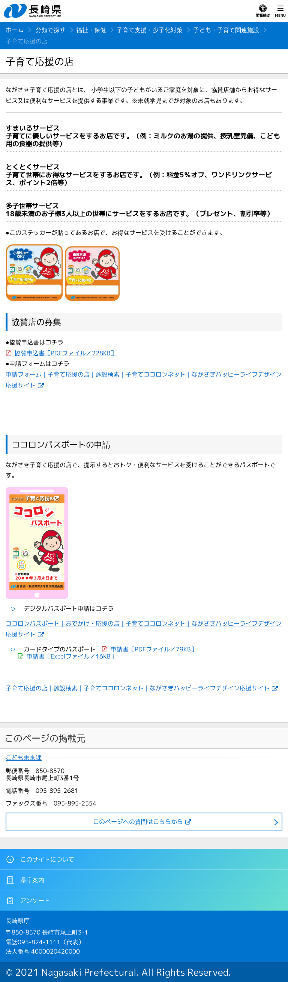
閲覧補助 (262, 11)
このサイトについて (40, 859)
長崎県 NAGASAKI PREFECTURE (33, 11)
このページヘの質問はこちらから (138, 821)
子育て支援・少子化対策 (150, 30)
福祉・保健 (91, 30)
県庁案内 (25, 879)
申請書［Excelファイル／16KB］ (72, 656)
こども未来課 (24, 757)
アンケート (28, 900)
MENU (280, 11)
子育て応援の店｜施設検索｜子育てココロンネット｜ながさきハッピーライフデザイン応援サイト (138, 688)
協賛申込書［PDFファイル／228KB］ (66, 353)
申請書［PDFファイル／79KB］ (154, 649)
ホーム (15, 30)
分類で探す (51, 30)
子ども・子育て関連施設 (226, 30)
